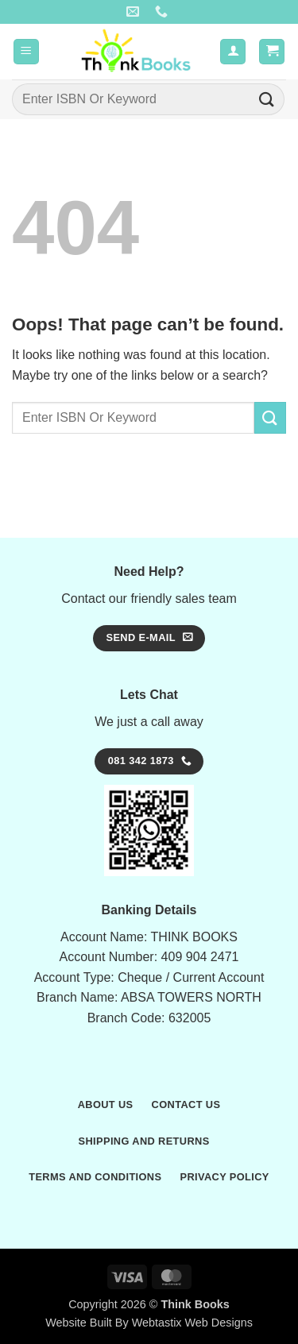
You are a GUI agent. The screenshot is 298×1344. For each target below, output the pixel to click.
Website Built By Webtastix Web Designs (149, 1322)
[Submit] (267, 98)
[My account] (233, 52)
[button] (26, 52)
